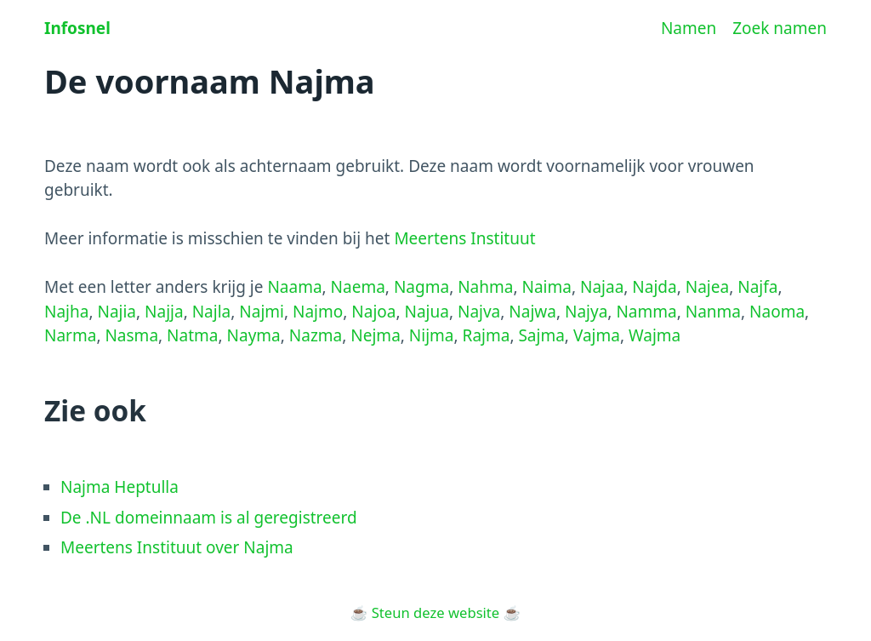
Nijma (431, 335)
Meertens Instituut (464, 238)
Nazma (315, 335)
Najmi (261, 311)
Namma (646, 311)
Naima (546, 287)
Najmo (318, 311)
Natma (192, 335)
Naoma (777, 311)
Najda (654, 287)
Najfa (757, 287)
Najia (116, 311)
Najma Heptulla (119, 487)
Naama (294, 287)
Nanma (713, 311)
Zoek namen (779, 28)
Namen (688, 28)
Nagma (421, 287)
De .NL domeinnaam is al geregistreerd (208, 518)
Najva (479, 311)
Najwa (532, 311)
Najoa (373, 311)
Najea (707, 287)
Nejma (375, 335)
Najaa (601, 287)
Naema (358, 287)
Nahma (485, 287)
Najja (164, 311)
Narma (70, 335)
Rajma (486, 335)
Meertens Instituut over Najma (176, 547)
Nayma (254, 335)
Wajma (654, 335)
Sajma (541, 335)
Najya (586, 311)
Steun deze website (435, 612)
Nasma (131, 335)
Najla (211, 311)
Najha (66, 311)
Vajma (596, 335)
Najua (427, 311)
